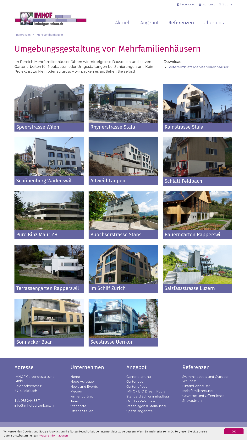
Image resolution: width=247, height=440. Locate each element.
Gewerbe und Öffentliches (203, 396)
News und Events (84, 386)
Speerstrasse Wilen (37, 127)
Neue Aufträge (82, 381)
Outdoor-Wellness (140, 401)
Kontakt (208, 4)
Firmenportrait (81, 396)
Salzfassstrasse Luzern (190, 288)
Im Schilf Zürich (107, 288)
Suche (227, 4)
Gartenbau (135, 381)
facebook (187, 4)
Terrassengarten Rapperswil (47, 288)
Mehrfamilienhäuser (50, 35)
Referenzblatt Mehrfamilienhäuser (198, 67)
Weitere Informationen (53, 435)
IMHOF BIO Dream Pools (145, 391)
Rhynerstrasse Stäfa (112, 127)
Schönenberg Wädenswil (44, 181)
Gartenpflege (136, 386)
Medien (76, 391)
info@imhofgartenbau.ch (34, 405)
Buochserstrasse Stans (115, 235)
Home (75, 377)
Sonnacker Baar (34, 342)
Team (74, 401)
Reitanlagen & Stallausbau (146, 406)
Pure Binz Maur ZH (37, 235)
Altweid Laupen (107, 181)
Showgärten (192, 401)
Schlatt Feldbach (183, 181)
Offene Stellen (81, 411)
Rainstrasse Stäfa (184, 127)
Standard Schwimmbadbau (147, 396)
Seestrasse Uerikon (112, 342)
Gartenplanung (138, 377)
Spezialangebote (139, 411)
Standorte (78, 406)
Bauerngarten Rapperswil (193, 235)
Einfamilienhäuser (196, 386)
